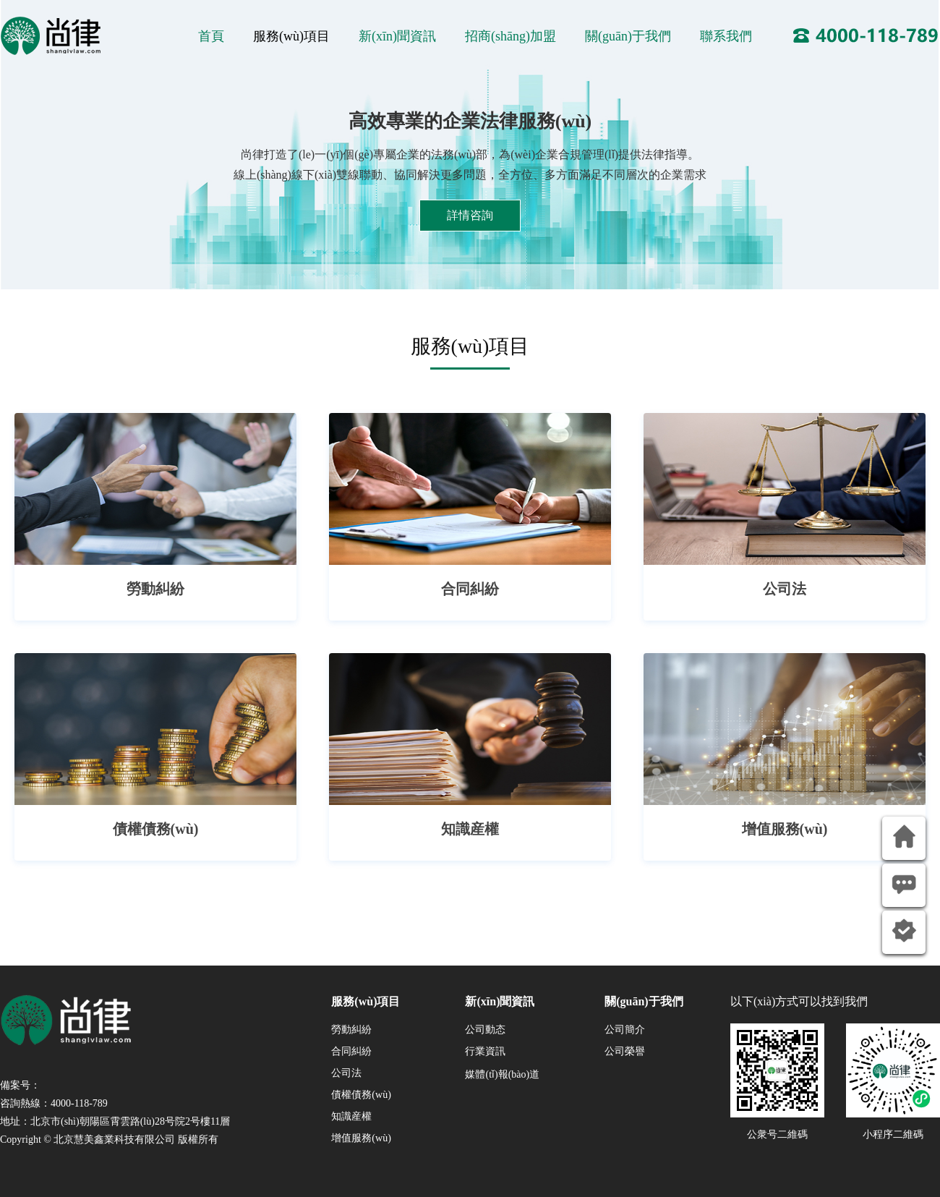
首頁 (211, 36)
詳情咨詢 (470, 215)
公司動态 (485, 1029)
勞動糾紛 (351, 1029)
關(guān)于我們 (628, 36)
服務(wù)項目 (291, 36)
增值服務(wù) (360, 1138)
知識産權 (351, 1116)
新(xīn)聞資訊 (397, 36)
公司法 (346, 1073)
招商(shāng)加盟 (510, 36)
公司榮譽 (624, 1051)
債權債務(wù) (360, 1094)
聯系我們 (726, 36)
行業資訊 (485, 1051)
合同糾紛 (351, 1051)
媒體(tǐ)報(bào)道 (502, 1074)
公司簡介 (624, 1029)
